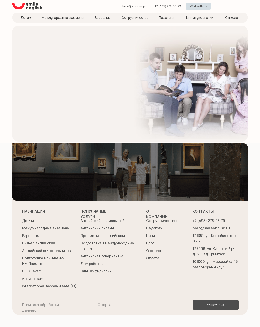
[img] (217, 6)
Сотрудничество (135, 17)
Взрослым (102, 17)
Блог (150, 243)
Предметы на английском (103, 235)
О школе (231, 17)
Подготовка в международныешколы (95, 248)
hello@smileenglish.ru (137, 6)
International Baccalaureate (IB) (50, 286)
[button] (198, 6)
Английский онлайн (98, 228)
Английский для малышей (103, 220)
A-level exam (33, 278)
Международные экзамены (63, 17)
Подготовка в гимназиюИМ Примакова (35, 263)
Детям (26, 17)
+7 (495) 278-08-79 (168, 6)
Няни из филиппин (96, 271)
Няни (150, 235)
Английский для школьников (47, 250)
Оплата (153, 258)
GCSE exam (32, 271)
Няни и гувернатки (199, 17)
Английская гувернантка (103, 256)
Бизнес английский (39, 243)
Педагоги (166, 17)
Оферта (105, 304)
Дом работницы (95, 263)
